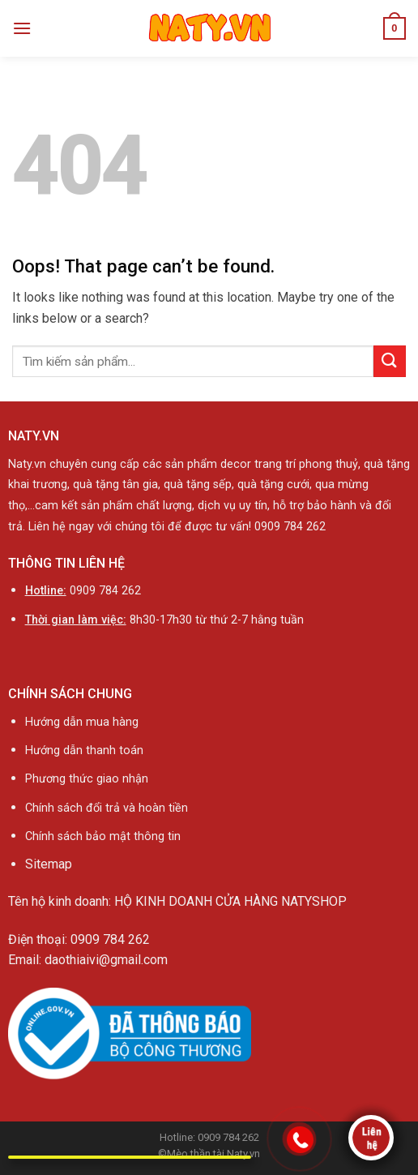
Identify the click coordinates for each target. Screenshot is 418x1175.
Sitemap (48, 864)
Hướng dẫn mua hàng (82, 722)
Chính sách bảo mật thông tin (103, 836)
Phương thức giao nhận (86, 779)
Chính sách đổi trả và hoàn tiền (108, 808)
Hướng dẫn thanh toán (84, 750)
